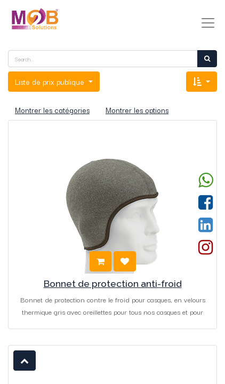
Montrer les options (137, 110)
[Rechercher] (207, 58)
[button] (201, 81)
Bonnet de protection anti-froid (113, 283)
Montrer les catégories (52, 110)
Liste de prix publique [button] (50, 81)
